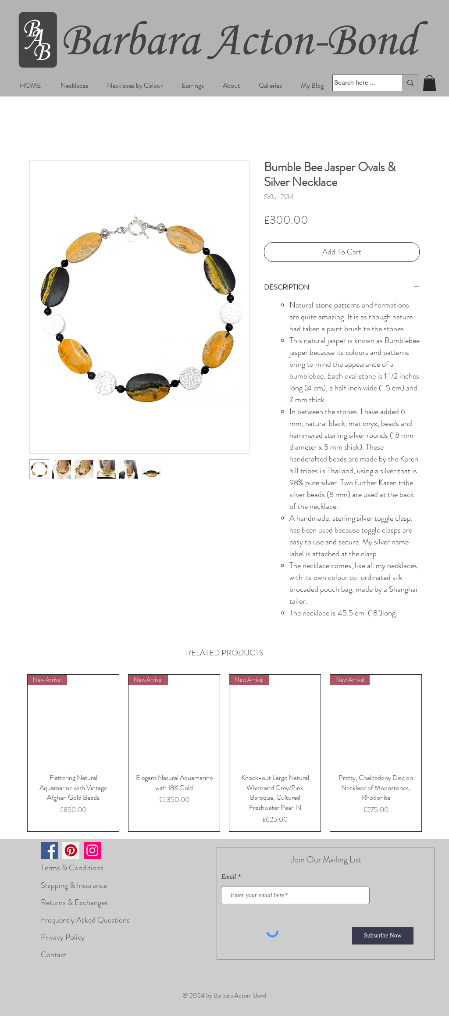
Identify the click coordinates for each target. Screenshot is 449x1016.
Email (228, 877)
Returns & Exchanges (74, 902)
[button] (74, 85)
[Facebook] (49, 850)
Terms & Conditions (72, 867)
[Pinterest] (70, 850)
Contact (54, 954)
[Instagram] (92, 850)
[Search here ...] (359, 83)
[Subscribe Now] (382, 935)
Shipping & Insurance (74, 885)
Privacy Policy (63, 937)
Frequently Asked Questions (85, 920)
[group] (224, 753)
